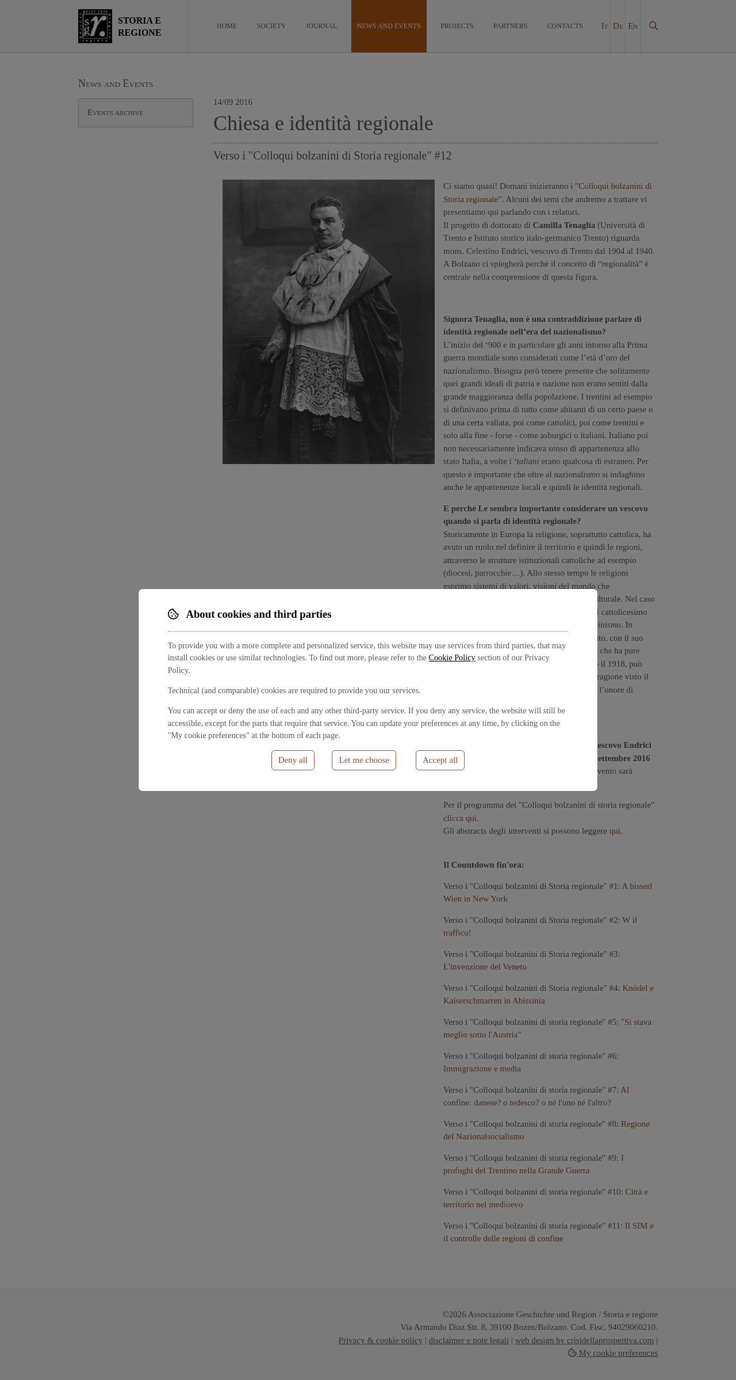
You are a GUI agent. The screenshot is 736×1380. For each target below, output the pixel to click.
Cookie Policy (451, 657)
